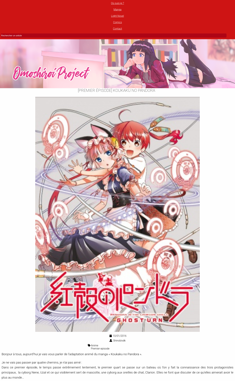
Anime (94, 345)
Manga (118, 9)
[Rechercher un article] (114, 35)
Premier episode (100, 348)
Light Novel (117, 15)
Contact (117, 28)
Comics (117, 22)
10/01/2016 (118, 335)
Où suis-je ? (117, 3)
